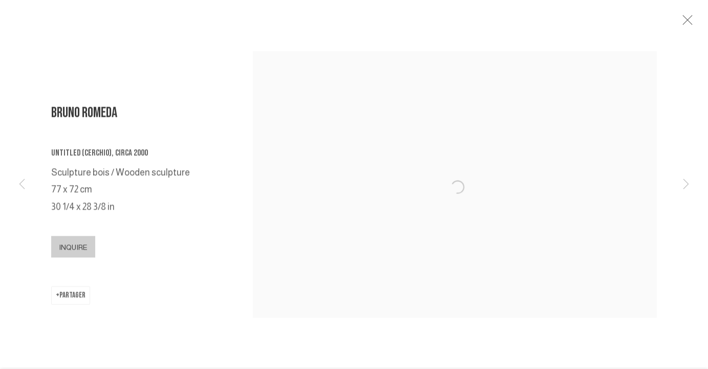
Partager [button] (72, 297)
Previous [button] (22, 184)
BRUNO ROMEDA (84, 115)
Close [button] (687, 23)
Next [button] (686, 184)
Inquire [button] (73, 249)
